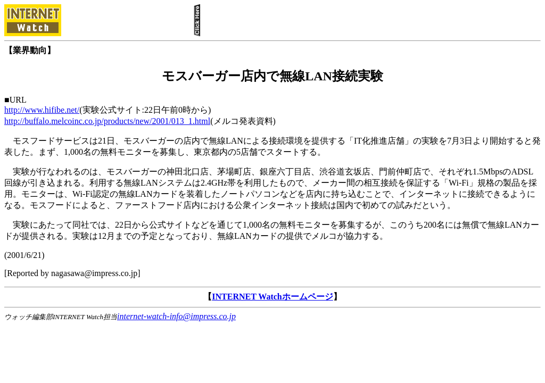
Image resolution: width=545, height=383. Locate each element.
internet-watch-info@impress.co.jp (176, 316)
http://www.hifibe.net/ (41, 109)
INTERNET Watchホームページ (272, 296)
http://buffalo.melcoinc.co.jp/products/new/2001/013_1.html (107, 121)
